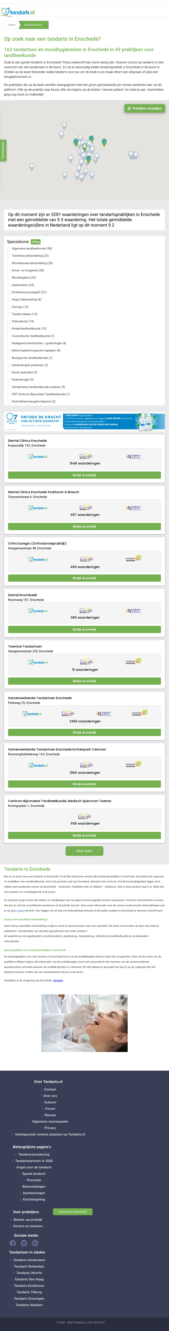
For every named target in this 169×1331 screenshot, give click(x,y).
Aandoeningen (34, 1193)
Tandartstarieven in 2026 (34, 1161)
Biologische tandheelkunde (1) (32, 358)
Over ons (50, 1096)
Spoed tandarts (34, 1173)
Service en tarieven (28, 1226)
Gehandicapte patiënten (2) (30, 365)
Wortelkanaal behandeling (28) (32, 263)
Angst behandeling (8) (26, 299)
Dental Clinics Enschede (27, 440)
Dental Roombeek (22, 595)
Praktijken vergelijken (144, 108)
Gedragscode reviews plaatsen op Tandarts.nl (50, 1134)
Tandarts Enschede (35, 24)
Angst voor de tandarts (34, 1167)
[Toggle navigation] (163, 12)
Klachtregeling (34, 1199)
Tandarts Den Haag (29, 1279)
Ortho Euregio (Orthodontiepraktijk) (37, 543)
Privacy (50, 1128)
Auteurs (50, 1102)
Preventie (34, 1180)
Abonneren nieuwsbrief (73, 1211)
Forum (50, 1108)
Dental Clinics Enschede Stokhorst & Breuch (43, 492)
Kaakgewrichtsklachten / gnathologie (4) (39, 343)
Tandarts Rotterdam (29, 1266)
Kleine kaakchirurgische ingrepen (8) (36, 350)
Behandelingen (34, 1186)
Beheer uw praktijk (28, 1219)
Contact (50, 1089)
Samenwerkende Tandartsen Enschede (40, 698)
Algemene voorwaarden (50, 1121)
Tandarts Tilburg (29, 1292)
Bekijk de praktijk (84, 475)
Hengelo (58, 980)
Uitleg (36, 242)
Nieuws (50, 1115)
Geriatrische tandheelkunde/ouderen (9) (38, 387)
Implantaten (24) (23, 285)
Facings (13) (20, 307)
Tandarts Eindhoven (29, 1285)
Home (11, 24)
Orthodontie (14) (23, 321)
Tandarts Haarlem (29, 1305)
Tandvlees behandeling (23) (30, 256)
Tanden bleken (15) (25, 314)
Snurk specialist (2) (25, 372)
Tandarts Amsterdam (29, 1260)
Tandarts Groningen (29, 1298)
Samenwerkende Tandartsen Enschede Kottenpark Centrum (57, 749)
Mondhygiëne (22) (24, 277)
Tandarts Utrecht (29, 1273)
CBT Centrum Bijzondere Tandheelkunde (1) (41, 394)
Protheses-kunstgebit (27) (29, 292)
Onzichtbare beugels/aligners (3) (34, 401)
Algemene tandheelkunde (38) (32, 248)
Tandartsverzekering (34, 1154)
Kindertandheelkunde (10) (29, 328)
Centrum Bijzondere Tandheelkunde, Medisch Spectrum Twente (59, 801)
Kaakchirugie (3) (23, 379)
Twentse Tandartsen (25, 646)
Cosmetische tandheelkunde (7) (33, 336)
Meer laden (84, 851)
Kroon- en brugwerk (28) (28, 270)
